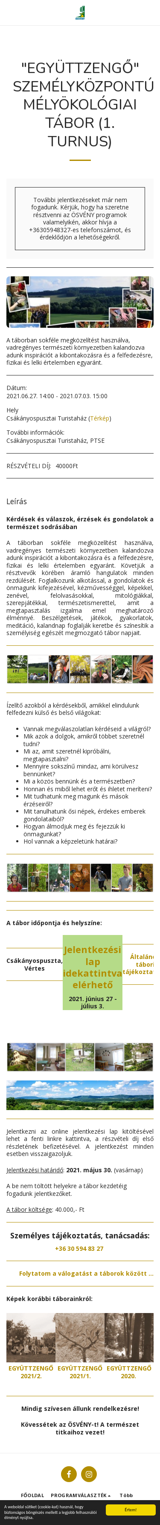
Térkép (99, 418)
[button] (9, 12)
